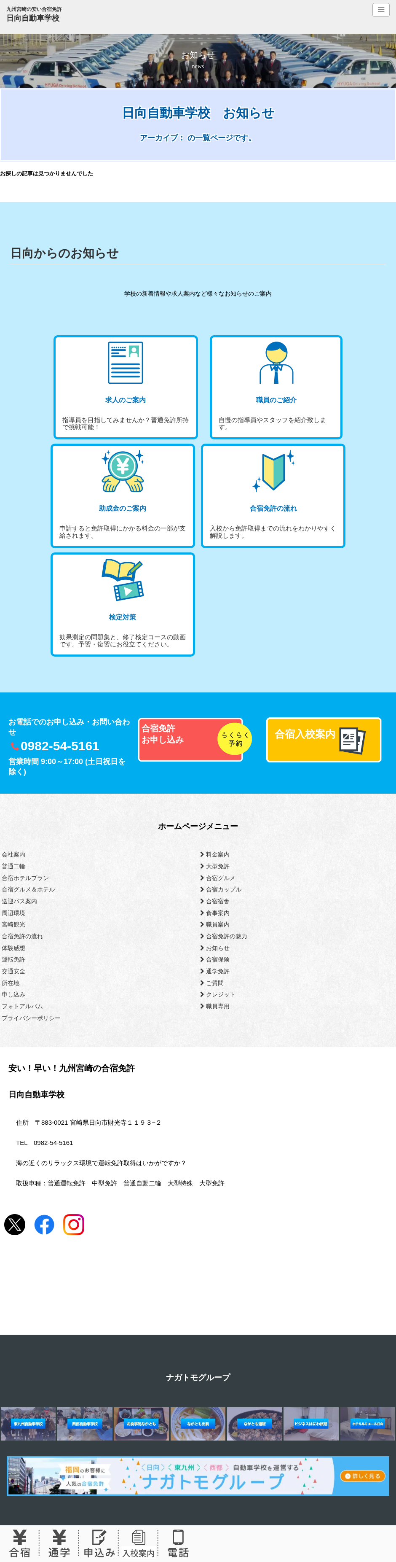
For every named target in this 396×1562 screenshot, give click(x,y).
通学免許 (215, 971)
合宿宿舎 (215, 901)
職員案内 (215, 924)
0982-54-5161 (60, 746)
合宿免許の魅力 (223, 936)
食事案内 (215, 913)
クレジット (217, 994)
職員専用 (215, 1006)
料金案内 (215, 854)
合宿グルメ (217, 878)
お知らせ (215, 948)
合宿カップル (220, 889)
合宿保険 (215, 959)
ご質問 (212, 983)
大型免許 (215, 866)
